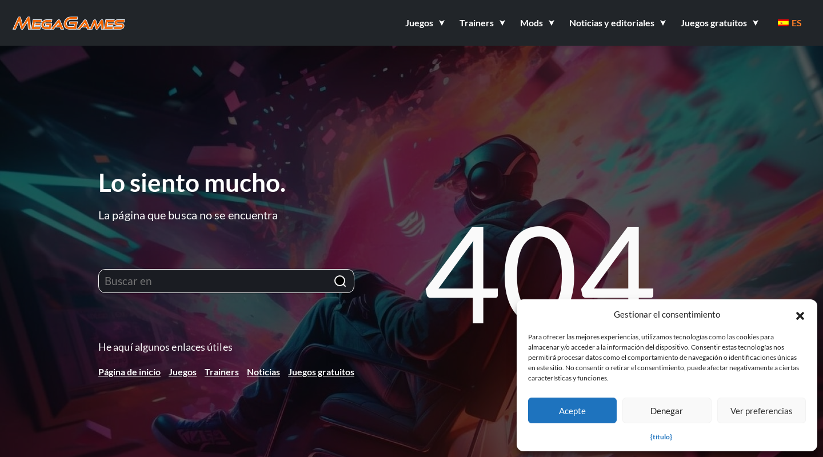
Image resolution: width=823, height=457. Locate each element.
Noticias (263, 371)
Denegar (666, 411)
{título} (661, 436)
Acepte (572, 411)
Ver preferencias (761, 411)
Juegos (183, 371)
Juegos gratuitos (321, 371)
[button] (800, 314)
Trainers (222, 371)
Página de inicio (129, 371)
